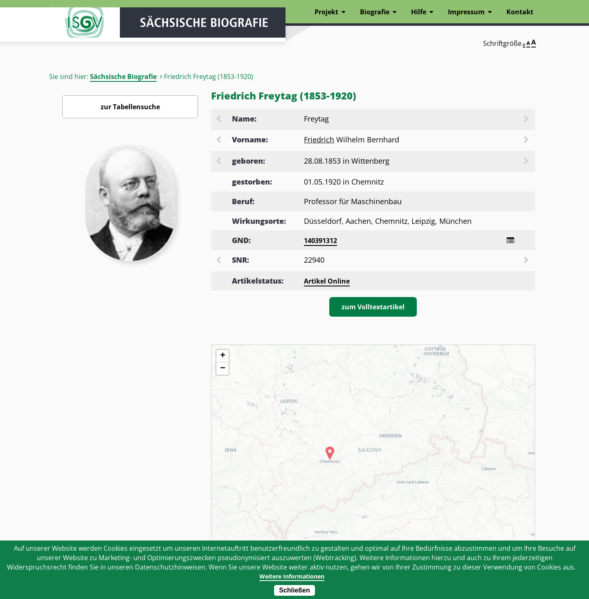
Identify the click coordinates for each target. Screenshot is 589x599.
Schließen (294, 590)
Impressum (466, 11)
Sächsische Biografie (123, 76)
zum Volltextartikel (373, 308)
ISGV (73, 29)
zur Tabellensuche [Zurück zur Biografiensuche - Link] (130, 106)
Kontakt (519, 11)
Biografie (374, 11)
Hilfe (418, 11)
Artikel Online (327, 282)
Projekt (326, 11)
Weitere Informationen (291, 576)
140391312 (320, 240)
